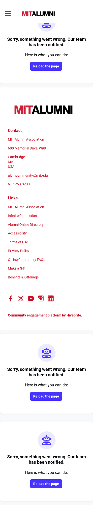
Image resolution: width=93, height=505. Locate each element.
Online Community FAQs (26, 260)
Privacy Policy (18, 251)
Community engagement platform (34, 315)
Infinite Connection (22, 216)
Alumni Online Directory (26, 225)
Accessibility (17, 233)
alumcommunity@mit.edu (28, 175)
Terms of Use (18, 242)
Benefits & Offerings (23, 277)
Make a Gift (17, 268)
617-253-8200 (19, 184)
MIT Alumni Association (26, 207)
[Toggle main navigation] (8, 14)
